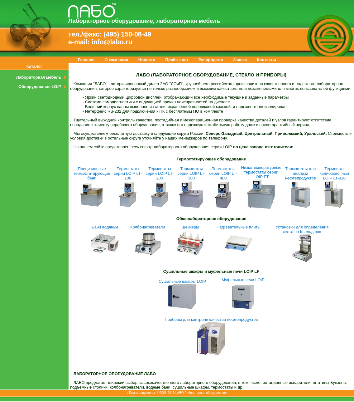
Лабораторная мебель (42, 77)
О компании (116, 59)
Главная (86, 59)
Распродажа (211, 59)
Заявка (240, 59)
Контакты (266, 59)
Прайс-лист (177, 59)
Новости (146, 59)
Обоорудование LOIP (43, 86)
